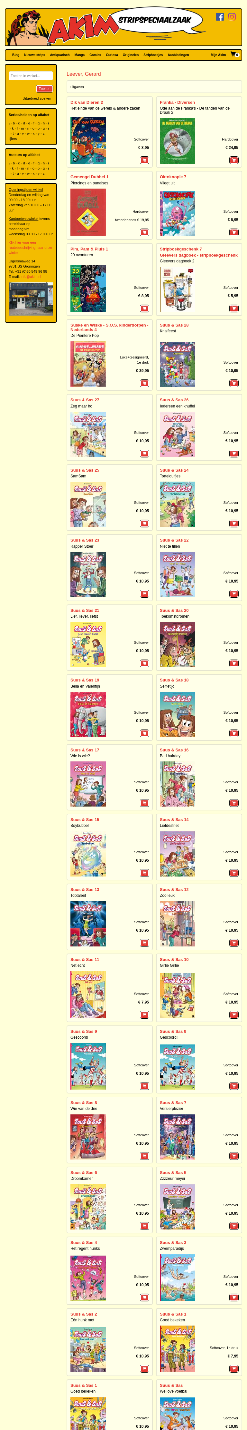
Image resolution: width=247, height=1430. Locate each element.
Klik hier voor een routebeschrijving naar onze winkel (30, 247)
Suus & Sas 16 (174, 750)
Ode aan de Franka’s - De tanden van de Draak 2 (195, 110)
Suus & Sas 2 (83, 1314)
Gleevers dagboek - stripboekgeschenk (199, 255)
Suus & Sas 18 (174, 680)
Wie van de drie (83, 1108)
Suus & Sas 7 (173, 1102)
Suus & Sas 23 (84, 540)
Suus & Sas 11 (84, 959)
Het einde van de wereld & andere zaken (105, 108)
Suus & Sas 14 (174, 819)
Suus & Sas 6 (83, 1172)
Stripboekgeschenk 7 (181, 249)
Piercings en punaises (89, 183)
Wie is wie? (80, 756)
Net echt (77, 965)
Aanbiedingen (178, 55)
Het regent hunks (85, 1248)
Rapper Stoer (81, 546)
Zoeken (44, 89)
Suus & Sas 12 (174, 889)
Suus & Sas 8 (83, 1102)
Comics (95, 55)
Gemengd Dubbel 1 (89, 176)
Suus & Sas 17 (84, 750)
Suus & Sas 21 (84, 610)
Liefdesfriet (169, 825)
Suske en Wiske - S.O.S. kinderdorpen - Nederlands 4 (109, 327)
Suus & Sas (171, 1385)
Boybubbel (79, 825)
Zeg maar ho (81, 406)
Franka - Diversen (177, 102)
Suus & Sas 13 (84, 889)
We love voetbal (173, 1391)
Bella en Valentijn (85, 686)
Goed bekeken (172, 1320)
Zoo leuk (167, 895)
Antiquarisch (59, 55)
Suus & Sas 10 (174, 959)
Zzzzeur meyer (172, 1178)
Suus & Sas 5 (173, 1172)
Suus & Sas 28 (174, 325)
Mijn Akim (218, 55)
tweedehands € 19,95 (132, 220)
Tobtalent (78, 895)
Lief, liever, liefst (84, 616)
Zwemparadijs (172, 1248)
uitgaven (77, 87)
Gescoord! (79, 1037)
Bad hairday (170, 756)
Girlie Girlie (169, 965)
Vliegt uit (167, 183)
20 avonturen (81, 255)
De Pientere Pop (84, 335)
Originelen (131, 55)
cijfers (13, 139)
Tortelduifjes (170, 476)
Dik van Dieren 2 (86, 102)
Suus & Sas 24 (174, 470)
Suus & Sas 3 (173, 1242)
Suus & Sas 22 (174, 540)
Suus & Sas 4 (83, 1242)
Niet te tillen (170, 546)
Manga (80, 55)
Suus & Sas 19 (84, 680)
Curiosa (112, 55)
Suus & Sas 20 (174, 610)
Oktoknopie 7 (173, 176)
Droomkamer (81, 1178)
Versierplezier (171, 1108)
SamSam (78, 476)
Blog (15, 55)
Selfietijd (167, 686)
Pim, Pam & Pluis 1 (89, 249)
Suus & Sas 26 (174, 399)
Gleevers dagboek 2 (177, 261)
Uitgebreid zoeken (37, 98)
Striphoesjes (153, 55)
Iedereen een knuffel (177, 406)
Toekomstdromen (174, 616)
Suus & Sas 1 (173, 1314)
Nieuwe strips (34, 55)
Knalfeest (168, 331)
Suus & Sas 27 (84, 399)
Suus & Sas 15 (84, 819)
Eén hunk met (82, 1320)
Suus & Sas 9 (83, 1031)
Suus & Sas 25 (84, 470)
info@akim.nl (31, 277)
